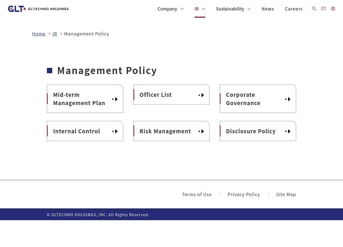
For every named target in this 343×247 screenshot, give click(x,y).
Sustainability (230, 8)
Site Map (286, 220)
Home (39, 33)
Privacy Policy (244, 220)
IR (197, 8)
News (268, 8)
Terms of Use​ (197, 220)
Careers (294, 8)
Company (167, 8)
